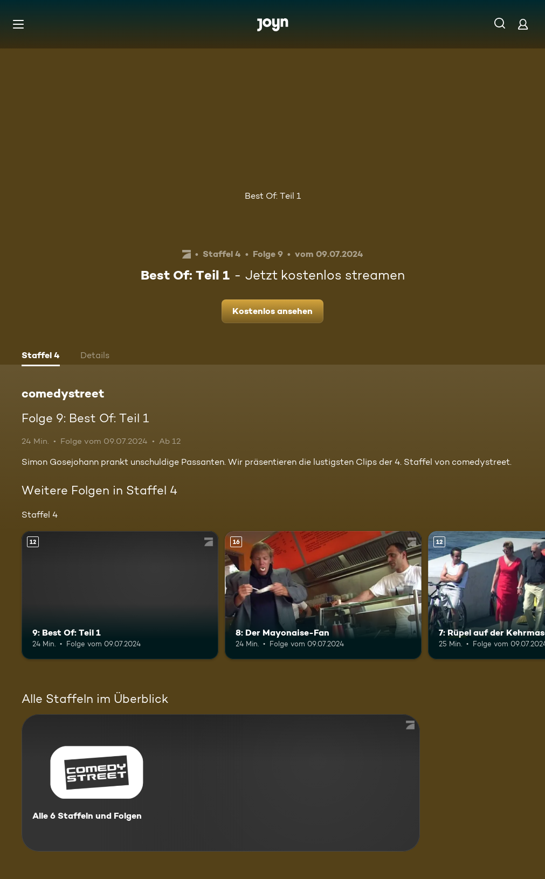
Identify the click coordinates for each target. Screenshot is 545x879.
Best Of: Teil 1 (273, 196)
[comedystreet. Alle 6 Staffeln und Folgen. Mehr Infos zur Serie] (221, 783)
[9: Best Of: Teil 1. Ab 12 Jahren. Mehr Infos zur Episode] (120, 595)
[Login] (522, 24)
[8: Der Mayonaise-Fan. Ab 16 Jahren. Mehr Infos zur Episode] (323, 595)
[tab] (40, 356)
